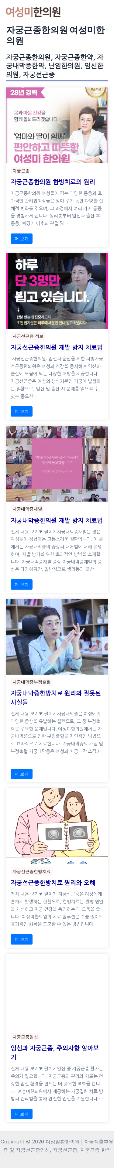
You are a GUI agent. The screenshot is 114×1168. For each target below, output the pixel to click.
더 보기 (22, 238)
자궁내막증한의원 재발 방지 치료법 (57, 521)
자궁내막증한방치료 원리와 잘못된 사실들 (56, 698)
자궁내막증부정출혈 (31, 681)
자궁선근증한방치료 (31, 871)
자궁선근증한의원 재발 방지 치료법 (57, 348)
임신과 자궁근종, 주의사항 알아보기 (55, 1053)
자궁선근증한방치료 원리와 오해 (53, 883)
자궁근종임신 (25, 1036)
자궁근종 (20, 170)
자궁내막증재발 (27, 508)
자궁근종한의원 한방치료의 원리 (53, 182)
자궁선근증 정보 (27, 336)
